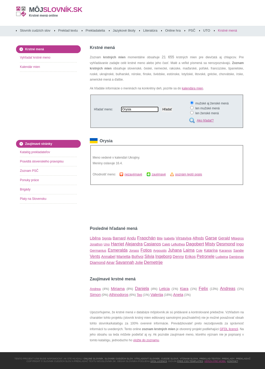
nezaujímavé (133, 174)
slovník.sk (55, 9)
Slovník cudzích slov (35, 30)
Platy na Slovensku (33, 199)
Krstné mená (227, 30)
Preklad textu (68, 30)
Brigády (25, 189)
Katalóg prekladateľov (35, 152)
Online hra (173, 30)
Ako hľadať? (205, 120)
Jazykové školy (124, 30)
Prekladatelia (95, 30)
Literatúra (150, 30)
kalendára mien (192, 88)
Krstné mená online (43, 15)
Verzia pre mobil (215, 361)
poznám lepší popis (188, 174)
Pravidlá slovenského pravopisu (42, 161)
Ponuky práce (29, 180)
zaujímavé (159, 174)
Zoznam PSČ (29, 171)
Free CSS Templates (190, 361)
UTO (206, 30)
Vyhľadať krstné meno (35, 57)
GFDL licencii (229, 329)
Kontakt (232, 361)
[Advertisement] (150, 205)
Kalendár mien (30, 67)
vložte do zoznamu (146, 340)
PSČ (191, 30)
